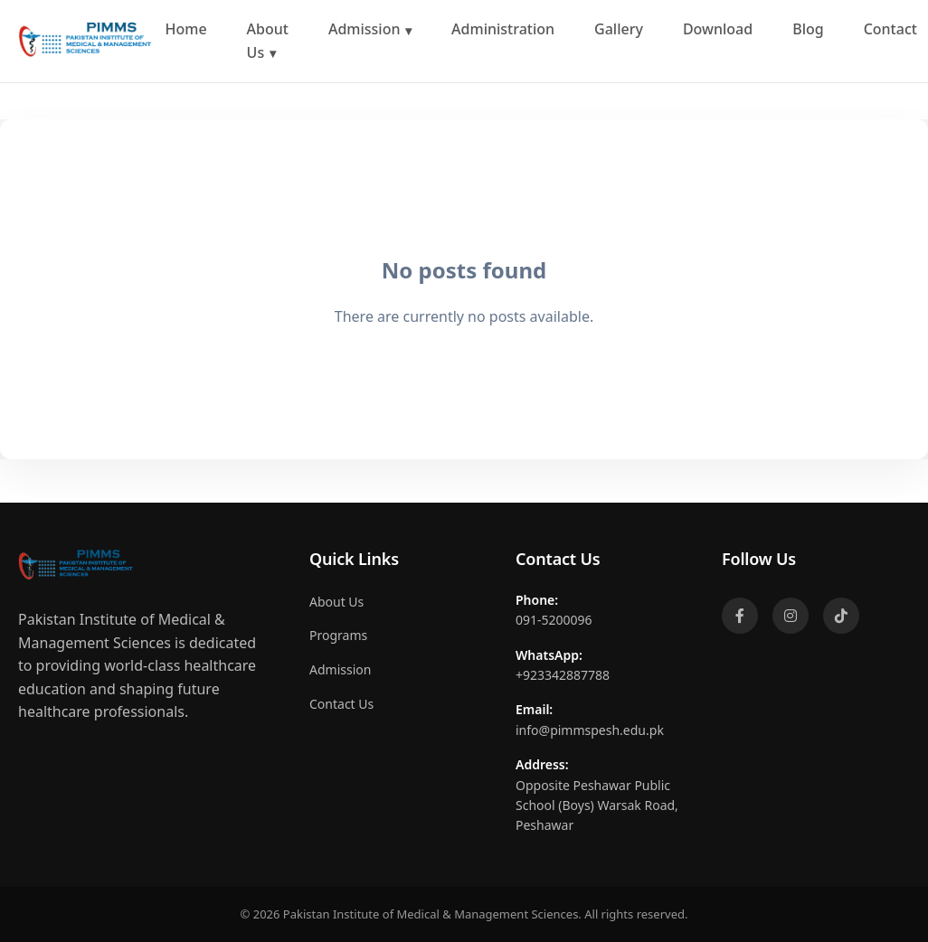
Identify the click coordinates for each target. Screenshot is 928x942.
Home (186, 29)
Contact (890, 29)
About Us (268, 40)
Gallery (618, 29)
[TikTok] (841, 616)
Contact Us (341, 703)
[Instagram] (790, 616)
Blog (807, 29)
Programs (338, 635)
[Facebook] (740, 616)
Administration (502, 29)
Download (718, 29)
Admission (364, 29)
